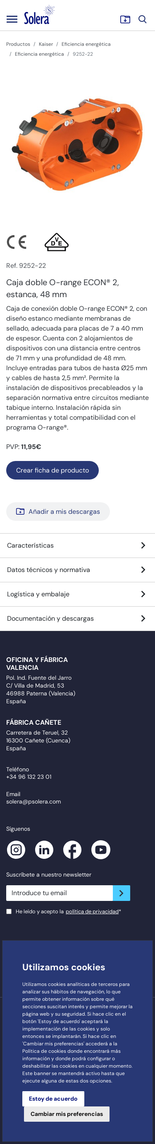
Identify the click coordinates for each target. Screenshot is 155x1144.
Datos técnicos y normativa (77, 570)
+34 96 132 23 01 (28, 776)
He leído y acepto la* (68, 911)
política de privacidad (92, 911)
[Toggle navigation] (12, 19)
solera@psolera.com (33, 801)
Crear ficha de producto (52, 470)
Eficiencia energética (86, 44)
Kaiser (46, 44)
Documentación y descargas (77, 619)
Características (77, 546)
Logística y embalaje (77, 594)
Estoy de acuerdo (53, 1098)
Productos (18, 44)
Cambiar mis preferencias (67, 1114)
